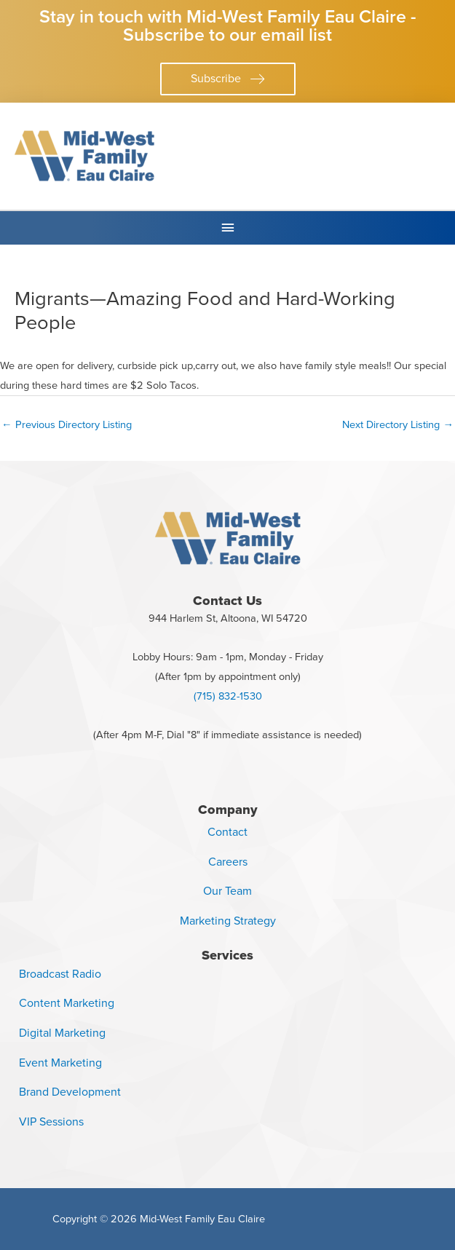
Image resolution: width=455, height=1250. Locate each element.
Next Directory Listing (398, 424)
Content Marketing (66, 1002)
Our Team (227, 890)
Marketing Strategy (228, 920)
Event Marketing (60, 1062)
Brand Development (70, 1091)
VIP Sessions (51, 1121)
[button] (228, 79)
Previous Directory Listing (66, 424)
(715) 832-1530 (228, 696)
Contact (227, 831)
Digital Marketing (62, 1032)
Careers (228, 861)
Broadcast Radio (60, 973)
